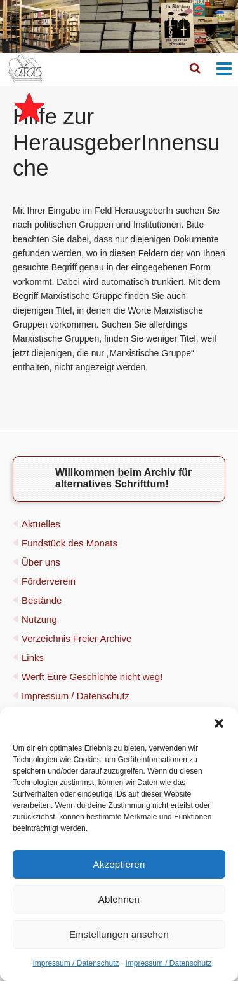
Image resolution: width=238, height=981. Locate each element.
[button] (219, 723)
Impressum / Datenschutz (75, 963)
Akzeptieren (119, 864)
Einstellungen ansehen (119, 934)
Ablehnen (119, 899)
